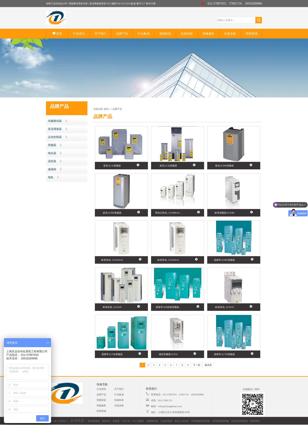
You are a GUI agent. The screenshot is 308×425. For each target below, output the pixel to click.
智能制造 (165, 33)
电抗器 (54, 153)
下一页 (196, 365)
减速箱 (54, 169)
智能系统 (254, 421)
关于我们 (100, 33)
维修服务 (208, 33)
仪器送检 (230, 33)
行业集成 (143, 33)
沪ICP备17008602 (57, 421)
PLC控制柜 (138, 421)
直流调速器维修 (220, 421)
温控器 (54, 161)
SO (141, 378)
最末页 (208, 365)
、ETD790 (125, 421)
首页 (57, 33)
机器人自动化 (182, 421)
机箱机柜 (187, 33)
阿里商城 (252, 33)
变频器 (54, 145)
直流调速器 (57, 129)
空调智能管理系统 (200, 421)
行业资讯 (79, 33)
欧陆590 (106, 421)
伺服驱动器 (57, 120)
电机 (53, 177)
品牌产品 (122, 33)
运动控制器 (57, 137)
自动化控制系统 (239, 421)
